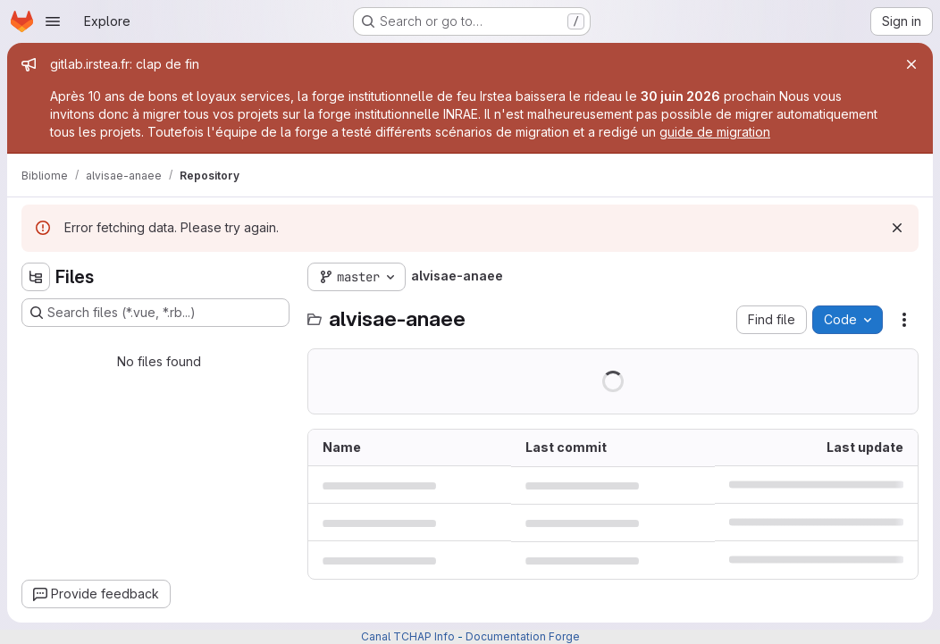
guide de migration (714, 131)
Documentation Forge (523, 636)
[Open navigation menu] (52, 21)
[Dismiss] (897, 227)
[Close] (911, 64)
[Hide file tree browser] (35, 277)
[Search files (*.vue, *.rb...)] (155, 312)
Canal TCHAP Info (408, 636)
